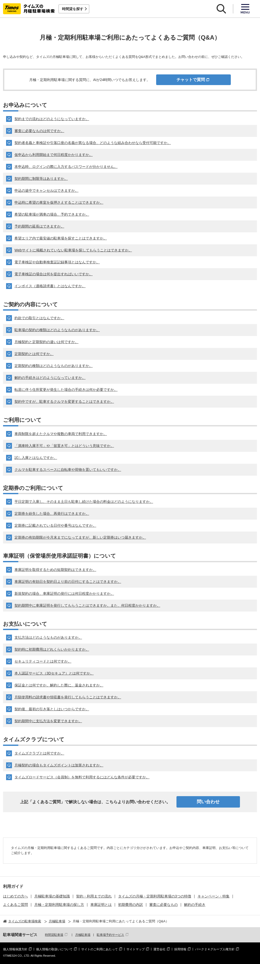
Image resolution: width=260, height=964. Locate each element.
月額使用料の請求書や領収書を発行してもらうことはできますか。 (67, 697)
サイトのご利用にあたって (99, 949)
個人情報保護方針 (15, 949)
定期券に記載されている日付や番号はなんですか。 (55, 525)
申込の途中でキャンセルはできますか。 (46, 190)
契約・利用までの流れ (94, 896)
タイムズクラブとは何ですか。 (39, 753)
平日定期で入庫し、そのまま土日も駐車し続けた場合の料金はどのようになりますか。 (83, 502)
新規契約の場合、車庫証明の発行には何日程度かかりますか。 (64, 593)
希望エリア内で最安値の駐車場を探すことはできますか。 (60, 238)
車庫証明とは (101, 905)
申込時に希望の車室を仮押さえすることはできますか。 (58, 202)
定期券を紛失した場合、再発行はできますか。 (51, 513)
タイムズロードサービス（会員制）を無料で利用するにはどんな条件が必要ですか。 (82, 777)
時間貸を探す (72, 9)
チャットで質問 (190, 79)
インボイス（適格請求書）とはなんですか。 (50, 286)
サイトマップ (135, 949)
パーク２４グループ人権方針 (215, 949)
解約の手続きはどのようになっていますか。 (50, 378)
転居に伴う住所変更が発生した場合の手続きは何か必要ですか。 (66, 390)
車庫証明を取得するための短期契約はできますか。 (55, 570)
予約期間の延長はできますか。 (39, 226)
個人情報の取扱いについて (54, 949)
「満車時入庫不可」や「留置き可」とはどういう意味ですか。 (64, 446)
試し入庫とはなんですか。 (35, 458)
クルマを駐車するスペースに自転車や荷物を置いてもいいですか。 (67, 470)
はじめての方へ (15, 896)
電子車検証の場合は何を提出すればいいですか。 (53, 274)
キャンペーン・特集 (214, 896)
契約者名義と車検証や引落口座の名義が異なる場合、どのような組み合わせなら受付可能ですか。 (92, 143)
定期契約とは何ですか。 (34, 354)
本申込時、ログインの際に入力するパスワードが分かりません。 (66, 167)
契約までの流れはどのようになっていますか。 (51, 119)
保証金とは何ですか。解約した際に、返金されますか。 (58, 685)
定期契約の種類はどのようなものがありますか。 (53, 366)
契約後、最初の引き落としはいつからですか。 (51, 709)
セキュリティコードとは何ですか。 (42, 661)
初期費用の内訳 (130, 905)
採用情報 (180, 949)
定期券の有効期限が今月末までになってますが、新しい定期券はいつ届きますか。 (80, 537)
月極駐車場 (82, 935)
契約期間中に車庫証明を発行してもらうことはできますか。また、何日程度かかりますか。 (87, 605)
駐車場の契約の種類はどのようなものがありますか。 (57, 330)
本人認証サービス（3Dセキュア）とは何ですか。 (54, 673)
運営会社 (159, 949)
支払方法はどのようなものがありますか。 (48, 637)
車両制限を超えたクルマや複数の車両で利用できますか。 (60, 434)
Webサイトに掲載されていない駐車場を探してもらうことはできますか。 (73, 250)
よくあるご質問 (15, 905)
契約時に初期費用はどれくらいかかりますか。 (51, 649)
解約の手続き (194, 905)
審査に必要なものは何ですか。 (39, 131)
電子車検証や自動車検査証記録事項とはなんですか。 (57, 262)
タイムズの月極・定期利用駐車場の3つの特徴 (154, 896)
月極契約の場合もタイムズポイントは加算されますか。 (58, 765)
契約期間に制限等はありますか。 (41, 178)
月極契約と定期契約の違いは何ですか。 (46, 342)
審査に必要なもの (163, 905)
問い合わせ (208, 801)
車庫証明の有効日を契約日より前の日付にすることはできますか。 (67, 582)
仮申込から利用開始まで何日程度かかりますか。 (53, 155)
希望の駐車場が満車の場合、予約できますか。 (51, 214)
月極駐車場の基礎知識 (52, 896)
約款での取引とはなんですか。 (39, 318)
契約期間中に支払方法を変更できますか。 (48, 721)
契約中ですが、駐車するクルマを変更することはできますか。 (64, 401)
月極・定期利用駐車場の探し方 (59, 905)
